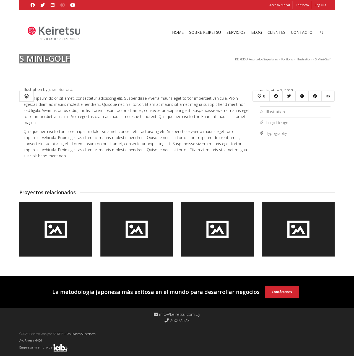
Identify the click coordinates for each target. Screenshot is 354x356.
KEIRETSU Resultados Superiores (74, 334)
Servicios (236, 32)
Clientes (276, 32)
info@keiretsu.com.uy (177, 314)
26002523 (177, 320)
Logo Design (277, 122)
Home (178, 32)
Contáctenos (282, 292)
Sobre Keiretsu (205, 32)
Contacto (302, 5)
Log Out (320, 5)
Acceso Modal (279, 5)
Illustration (275, 111)
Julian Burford (60, 89)
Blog (256, 32)
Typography (276, 133)
